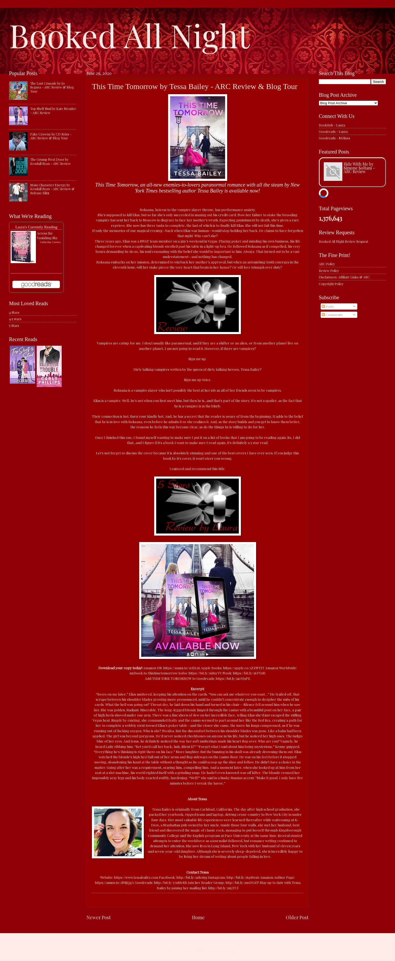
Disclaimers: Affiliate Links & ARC (344, 277)
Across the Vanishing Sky (47, 235)
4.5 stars (15, 319)
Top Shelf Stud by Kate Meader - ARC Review (53, 110)
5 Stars (14, 325)
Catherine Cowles (50, 242)
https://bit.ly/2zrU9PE (233, 678)
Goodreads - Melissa (334, 138)
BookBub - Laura (332, 125)
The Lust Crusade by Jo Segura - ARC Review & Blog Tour (52, 87)
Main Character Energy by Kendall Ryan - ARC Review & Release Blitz (52, 189)
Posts (328, 306)
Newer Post (98, 917)
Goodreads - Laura (333, 131)
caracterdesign (194, 951)
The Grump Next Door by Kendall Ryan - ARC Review (50, 161)
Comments (332, 314)
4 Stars (14, 312)
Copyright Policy (331, 283)
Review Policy (329, 270)
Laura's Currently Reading (36, 227)
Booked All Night (129, 34)
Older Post (297, 917)
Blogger (232, 951)
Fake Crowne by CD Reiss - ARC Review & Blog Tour (51, 136)
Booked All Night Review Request (343, 241)
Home (198, 917)
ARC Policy (327, 264)
